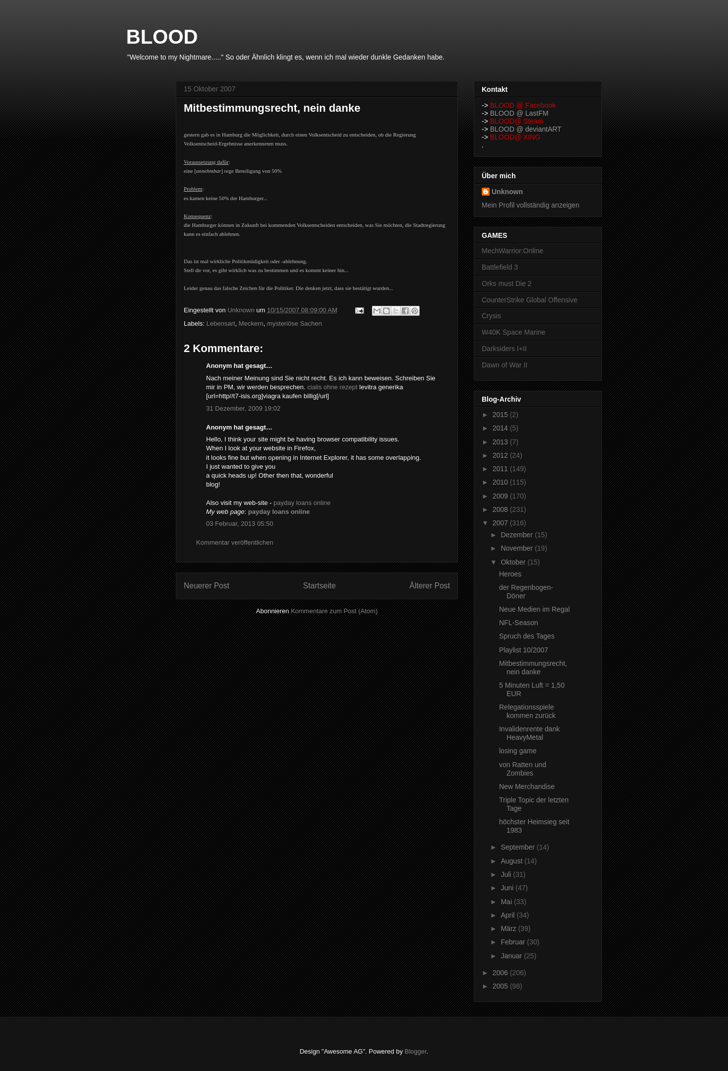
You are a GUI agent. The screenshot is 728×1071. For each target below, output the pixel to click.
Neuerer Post (206, 585)
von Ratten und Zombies (522, 769)
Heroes (510, 574)
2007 (501, 523)
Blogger (416, 1051)
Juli (507, 874)
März (509, 928)
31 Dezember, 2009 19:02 (243, 408)
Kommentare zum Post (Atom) (334, 611)
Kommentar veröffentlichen (234, 542)
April (508, 915)
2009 (501, 496)
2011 (501, 469)
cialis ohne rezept (332, 387)
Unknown (507, 192)
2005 (501, 986)
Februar (514, 942)
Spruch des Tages (527, 636)
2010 (501, 482)
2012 (501, 455)
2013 (501, 442)
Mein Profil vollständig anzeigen (531, 205)
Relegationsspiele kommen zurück (527, 711)
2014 (501, 428)
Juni (508, 888)
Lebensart (221, 323)
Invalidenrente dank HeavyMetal (529, 733)
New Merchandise (527, 786)
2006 (501, 973)
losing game (518, 751)
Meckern (251, 323)
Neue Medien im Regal (534, 609)
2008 (501, 509)
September (518, 847)
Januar (512, 956)
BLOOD (162, 37)
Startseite (319, 585)
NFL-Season (518, 623)
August (512, 861)
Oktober (514, 562)
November (517, 548)
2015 (501, 415)
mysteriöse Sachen (294, 323)
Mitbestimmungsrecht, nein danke (533, 667)
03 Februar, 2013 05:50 (239, 523)
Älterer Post (430, 585)
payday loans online (302, 502)
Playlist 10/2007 (523, 650)
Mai (507, 902)
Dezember (517, 535)
